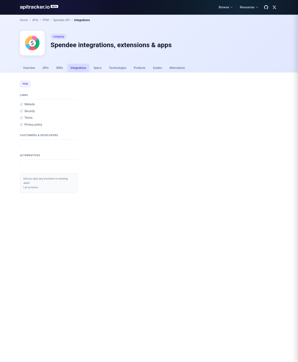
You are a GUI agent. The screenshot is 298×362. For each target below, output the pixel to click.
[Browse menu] (226, 7)
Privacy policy (31, 124)
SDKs (59, 68)
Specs (97, 68)
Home (24, 20)
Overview (29, 68)
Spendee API (61, 20)
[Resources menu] (249, 7)
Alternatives (177, 68)
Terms (26, 117)
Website (27, 104)
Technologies (117, 68)
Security (27, 111)
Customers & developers (39, 135)
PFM (46, 20)
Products (140, 68)
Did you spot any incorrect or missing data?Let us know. (45, 183)
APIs (35, 20)
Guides (157, 68)
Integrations (82, 20)
